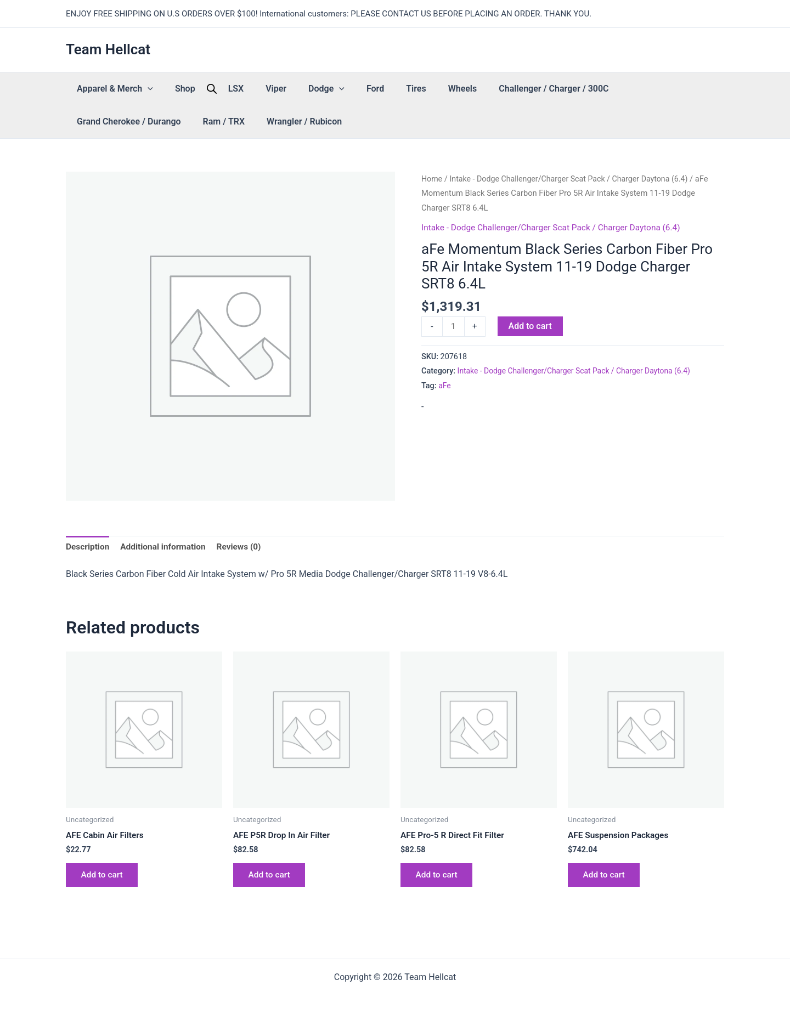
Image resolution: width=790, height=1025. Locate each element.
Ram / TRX (662, 88)
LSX (209, 88)
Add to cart (530, 326)
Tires (344, 88)
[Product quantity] (453, 326)
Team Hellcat (108, 49)
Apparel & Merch (109, 88)
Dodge (277, 88)
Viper (237, 88)
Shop (169, 88)
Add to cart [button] (104, 878)
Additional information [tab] (166, 547)
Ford (315, 88)
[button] (142, 88)
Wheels (380, 88)
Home (432, 179)
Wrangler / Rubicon (108, 121)
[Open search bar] (189, 89)
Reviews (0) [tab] (245, 547)
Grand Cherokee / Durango (579, 88)
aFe (444, 386)
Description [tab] (88, 547)
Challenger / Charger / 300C (460, 88)
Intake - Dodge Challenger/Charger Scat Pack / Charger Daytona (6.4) (574, 179)
